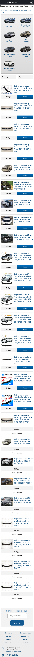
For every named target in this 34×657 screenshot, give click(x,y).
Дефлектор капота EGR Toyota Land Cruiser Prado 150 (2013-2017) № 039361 (23, 481)
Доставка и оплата (25, 633)
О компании (8, 633)
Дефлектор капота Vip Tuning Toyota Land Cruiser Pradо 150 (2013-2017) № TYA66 (23, 148)
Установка (8, 643)
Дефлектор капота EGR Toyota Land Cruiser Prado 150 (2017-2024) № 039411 (23, 500)
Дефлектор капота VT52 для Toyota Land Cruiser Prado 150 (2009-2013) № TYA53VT (22, 565)
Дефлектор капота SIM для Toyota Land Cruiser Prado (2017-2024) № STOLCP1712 (23, 237)
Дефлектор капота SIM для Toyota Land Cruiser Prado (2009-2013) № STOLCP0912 (23, 202)
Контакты (25, 639)
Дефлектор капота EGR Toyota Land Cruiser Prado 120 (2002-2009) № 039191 (23, 441)
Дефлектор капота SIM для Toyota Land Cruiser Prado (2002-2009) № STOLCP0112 (23, 167)
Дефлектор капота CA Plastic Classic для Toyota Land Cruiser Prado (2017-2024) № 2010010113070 (22, 339)
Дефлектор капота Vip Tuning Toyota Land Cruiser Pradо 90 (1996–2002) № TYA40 (23, 107)
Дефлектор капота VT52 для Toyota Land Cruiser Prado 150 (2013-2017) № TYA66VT (22, 586)
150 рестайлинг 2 (9, 55)
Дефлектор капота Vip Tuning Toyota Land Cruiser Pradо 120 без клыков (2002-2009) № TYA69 (23, 418)
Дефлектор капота (25, 10)
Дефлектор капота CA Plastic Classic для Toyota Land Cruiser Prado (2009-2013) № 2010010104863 (22, 298)
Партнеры (8, 639)
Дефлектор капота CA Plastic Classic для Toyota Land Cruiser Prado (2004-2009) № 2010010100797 (22, 277)
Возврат (25, 643)
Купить (25, 97)
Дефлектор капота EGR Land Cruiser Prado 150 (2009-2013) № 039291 (23, 461)
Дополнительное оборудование (9, 10)
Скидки (8, 636)
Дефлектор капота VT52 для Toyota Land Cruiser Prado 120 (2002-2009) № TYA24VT (22, 543)
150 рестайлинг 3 (9, 69)
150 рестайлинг (25, 55)
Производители (25, 636)
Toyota (2, 12)
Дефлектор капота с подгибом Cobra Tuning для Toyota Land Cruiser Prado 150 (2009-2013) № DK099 (23, 377)
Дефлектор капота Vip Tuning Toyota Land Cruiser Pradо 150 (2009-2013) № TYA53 (23, 127)
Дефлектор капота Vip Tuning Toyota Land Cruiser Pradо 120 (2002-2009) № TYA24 (23, 89)
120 (9, 41)
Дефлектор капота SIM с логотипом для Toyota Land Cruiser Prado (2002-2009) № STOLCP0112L (23, 185)
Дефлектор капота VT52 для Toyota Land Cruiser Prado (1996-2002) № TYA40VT (22, 522)
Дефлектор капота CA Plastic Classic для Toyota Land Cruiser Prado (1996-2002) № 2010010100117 (22, 256)
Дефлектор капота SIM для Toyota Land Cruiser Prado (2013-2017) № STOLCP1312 (23, 219)
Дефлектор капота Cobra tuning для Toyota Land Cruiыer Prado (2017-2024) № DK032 (23, 360)
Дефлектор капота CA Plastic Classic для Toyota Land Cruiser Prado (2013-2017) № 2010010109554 (22, 319)
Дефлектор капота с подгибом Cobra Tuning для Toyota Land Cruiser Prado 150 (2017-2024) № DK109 (23, 398)
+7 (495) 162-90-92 (12, 655)
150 (25, 40)
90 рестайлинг (25, 26)
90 (9, 26)
